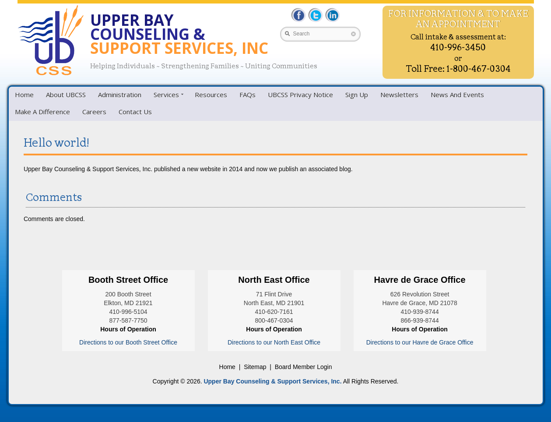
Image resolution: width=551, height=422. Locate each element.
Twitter (315, 15)
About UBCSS (66, 94)
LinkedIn (331, 15)
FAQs (247, 94)
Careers (94, 111)
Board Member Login (303, 366)
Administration (119, 94)
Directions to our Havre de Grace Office (420, 342)
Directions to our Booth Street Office (128, 342)
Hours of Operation (128, 329)
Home (24, 94)
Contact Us (135, 111)
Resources (211, 94)
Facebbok (299, 15)
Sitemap (255, 366)
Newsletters (399, 94)
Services (166, 94)
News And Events (457, 94)
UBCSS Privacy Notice (300, 94)
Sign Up (356, 94)
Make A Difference (42, 111)
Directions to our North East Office (274, 342)
